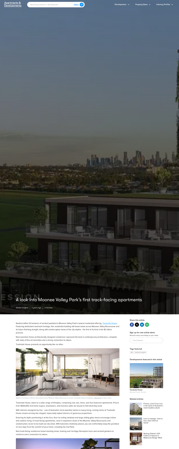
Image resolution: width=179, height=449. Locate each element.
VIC (132, 352)
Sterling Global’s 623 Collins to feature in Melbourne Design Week (152, 436)
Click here (97, 398)
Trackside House (109, 323)
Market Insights (22, 308)
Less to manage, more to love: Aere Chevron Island (153, 421)
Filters (76, 5)
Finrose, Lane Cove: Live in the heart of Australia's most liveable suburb (153, 406)
